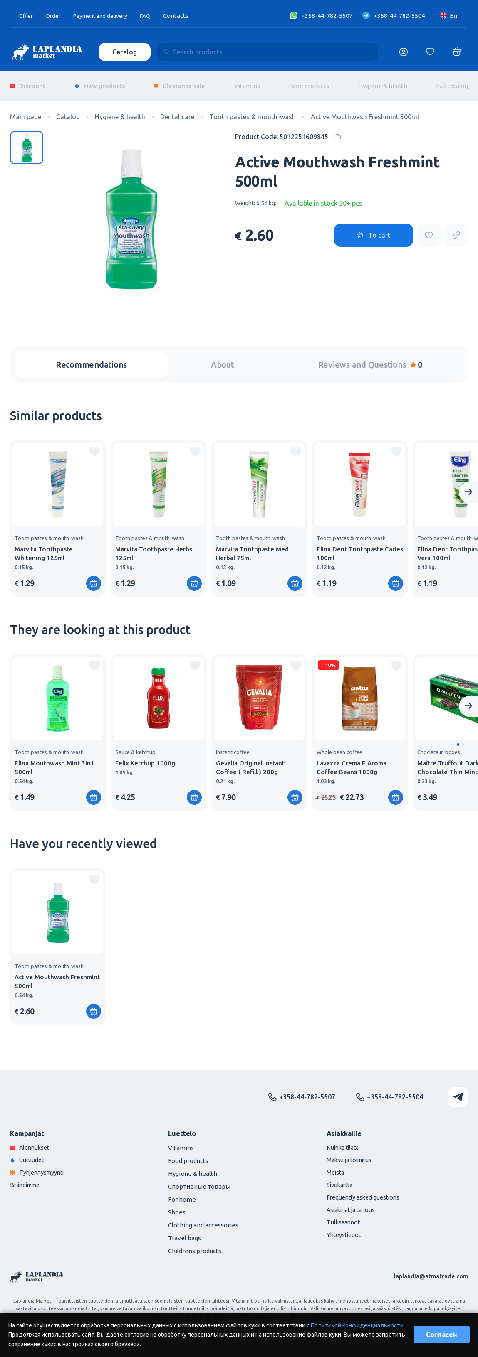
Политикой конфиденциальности (357, 1325)
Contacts (187, 15)
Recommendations (91, 359)
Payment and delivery (107, 15)
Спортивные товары (199, 1180)
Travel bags (184, 1232)
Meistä (336, 1167)
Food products (309, 82)
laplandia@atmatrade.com (430, 1270)
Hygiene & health (382, 82)
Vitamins (247, 82)
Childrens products (194, 1245)
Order (55, 15)
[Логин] (403, 52)
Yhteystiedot (345, 1232)
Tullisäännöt (344, 1219)
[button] (458, 738)
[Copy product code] (289, 131)
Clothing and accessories (203, 1219)
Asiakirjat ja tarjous (354, 1206)
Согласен (441, 1334)
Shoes (177, 1206)
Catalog (126, 52)
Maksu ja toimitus (351, 1154)
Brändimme (27, 1180)
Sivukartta (341, 1180)
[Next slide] (468, 486)
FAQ (156, 15)
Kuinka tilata (344, 1142)
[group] (58, 513)
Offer (26, 15)
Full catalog (452, 82)
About (222, 359)
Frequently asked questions (365, 1193)
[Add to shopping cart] (93, 577)
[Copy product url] (456, 229)
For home (182, 1193)
